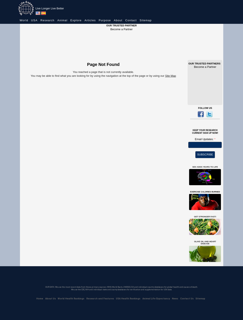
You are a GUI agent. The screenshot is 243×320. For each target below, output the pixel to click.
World (24, 20)
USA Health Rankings (128, 298)
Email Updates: (204, 139)
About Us (50, 298)
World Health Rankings (71, 298)
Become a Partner (121, 29)
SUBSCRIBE (205, 154)
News (175, 298)
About (118, 20)
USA (34, 20)
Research (48, 20)
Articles (90, 20)
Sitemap (146, 20)
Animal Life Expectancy (156, 298)
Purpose (105, 20)
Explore (75, 20)
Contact (131, 20)
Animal (62, 20)
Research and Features (100, 298)
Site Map (170, 75)
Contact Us (187, 298)
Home (39, 298)
